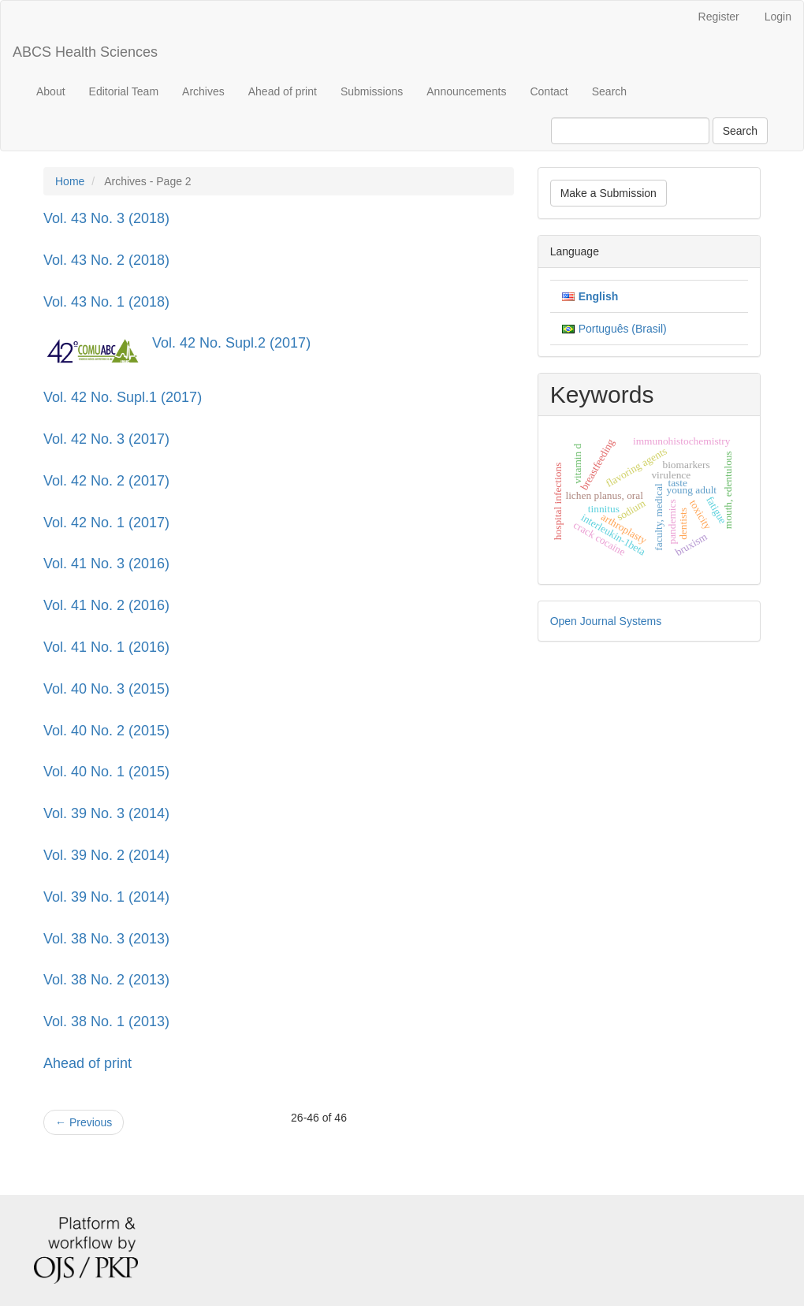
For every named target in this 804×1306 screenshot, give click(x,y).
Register (718, 16)
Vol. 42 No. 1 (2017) (106, 522)
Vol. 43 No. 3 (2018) (106, 218)
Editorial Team (123, 91)
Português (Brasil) (623, 328)
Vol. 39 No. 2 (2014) (106, 855)
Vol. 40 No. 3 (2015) (106, 689)
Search (609, 91)
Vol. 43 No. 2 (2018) (106, 260)
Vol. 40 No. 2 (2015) (106, 731)
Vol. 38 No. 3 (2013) (106, 939)
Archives (203, 91)
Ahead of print (282, 91)
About (50, 91)
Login (778, 16)
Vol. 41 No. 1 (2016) (106, 647)
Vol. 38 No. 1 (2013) (106, 1021)
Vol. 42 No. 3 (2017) (106, 439)
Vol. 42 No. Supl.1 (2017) (122, 397)
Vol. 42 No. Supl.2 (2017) (231, 343)
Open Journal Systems (606, 621)
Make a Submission (608, 193)
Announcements (466, 91)
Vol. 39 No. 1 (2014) (106, 897)
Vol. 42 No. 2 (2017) (106, 481)
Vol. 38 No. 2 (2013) (106, 980)
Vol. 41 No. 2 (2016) (106, 605)
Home (69, 181)
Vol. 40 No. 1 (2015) (106, 772)
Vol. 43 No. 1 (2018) (106, 302)
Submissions (372, 91)
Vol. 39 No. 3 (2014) (106, 813)
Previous (83, 1122)
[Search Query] (630, 130)
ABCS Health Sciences (85, 52)
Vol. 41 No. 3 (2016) (106, 563)
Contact (549, 91)
